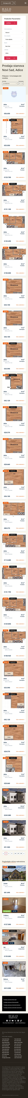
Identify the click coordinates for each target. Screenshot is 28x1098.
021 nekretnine (5, 1040)
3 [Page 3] (11, 853)
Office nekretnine (6, 1044)
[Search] (14, 3)
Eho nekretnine (17, 1045)
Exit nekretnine (17, 1049)
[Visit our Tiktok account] (21, 1021)
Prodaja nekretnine (6, 1057)
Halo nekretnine (17, 1044)
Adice (6, 53)
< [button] (3, 853)
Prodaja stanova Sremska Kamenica (13, 1007)
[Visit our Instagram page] (10, 1021)
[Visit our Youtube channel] (12, 1021)
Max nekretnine (17, 1050)
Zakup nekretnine (18, 1056)
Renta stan (4, 1056)
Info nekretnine (17, 1040)
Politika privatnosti (8, 1023)
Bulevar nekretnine (18, 1042)
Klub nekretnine (5, 1045)
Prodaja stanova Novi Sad (10, 999)
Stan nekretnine (5, 1049)
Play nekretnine (5, 1050)
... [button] (13, 853)
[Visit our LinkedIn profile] (18, 1021)
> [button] (23, 853)
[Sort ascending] (20, 83)
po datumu (6, 83)
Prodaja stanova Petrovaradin (11, 1002)
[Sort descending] (22, 83)
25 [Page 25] (18, 853)
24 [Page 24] (15, 853)
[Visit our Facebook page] (7, 1021)
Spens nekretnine (6, 1047)
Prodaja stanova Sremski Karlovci (12, 1005)
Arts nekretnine (5, 1054)
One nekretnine (17, 1054)
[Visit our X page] (15, 1021)
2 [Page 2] (8, 853)
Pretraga (10, 58)
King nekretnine (5, 1052)
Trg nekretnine (17, 1052)
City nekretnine (17, 1039)
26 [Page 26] (21, 853)
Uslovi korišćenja (20, 1023)
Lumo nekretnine (18, 1057)
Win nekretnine (17, 1047)
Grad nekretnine (5, 1039)
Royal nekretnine (5, 1042)
